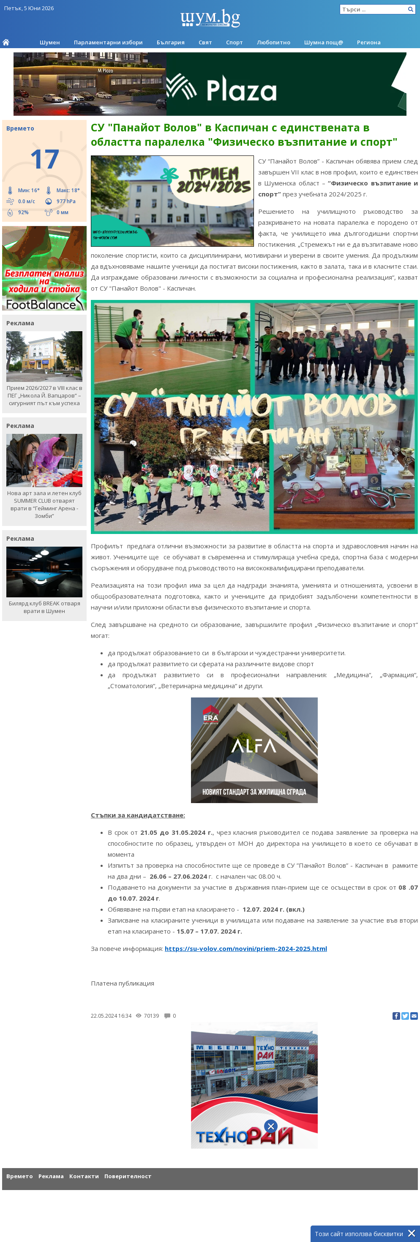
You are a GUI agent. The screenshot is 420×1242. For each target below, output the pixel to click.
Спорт (234, 42)
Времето (19, 1176)
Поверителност (128, 1176)
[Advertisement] (210, 1187)
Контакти (84, 1176)
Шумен (50, 42)
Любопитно (273, 42)
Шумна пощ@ (323, 42)
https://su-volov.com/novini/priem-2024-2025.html (246, 948)
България (171, 42)
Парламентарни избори (108, 42)
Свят (205, 42)
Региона (369, 42)
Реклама (51, 1176)
